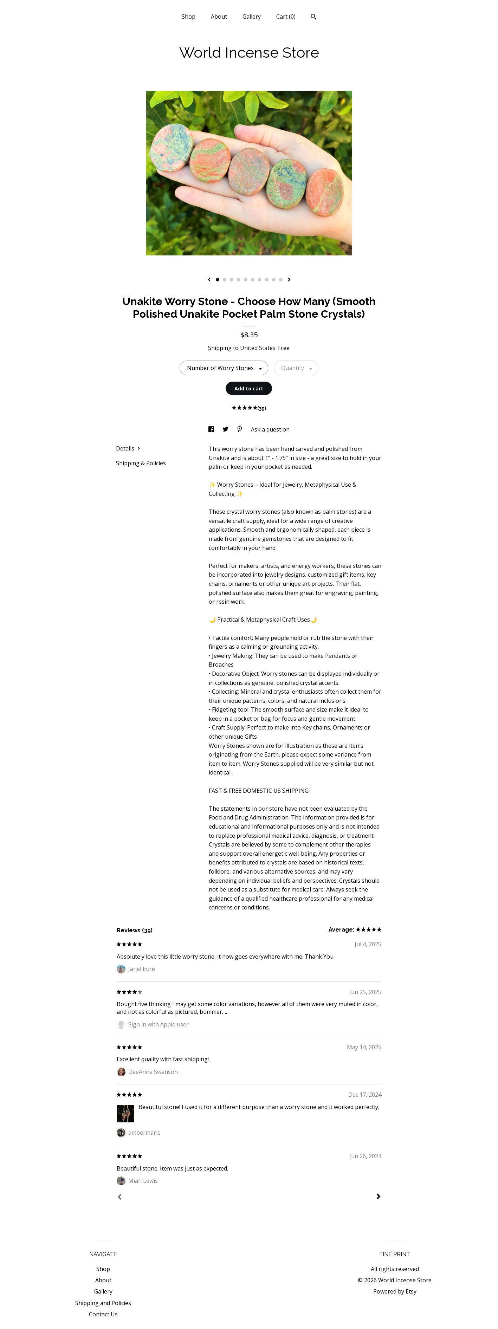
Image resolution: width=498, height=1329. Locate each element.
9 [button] (274, 279)
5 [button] (245, 279)
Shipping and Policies (103, 1303)
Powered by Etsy (394, 1291)
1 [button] (217, 279)
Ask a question (270, 429)
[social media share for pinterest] (240, 429)
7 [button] (259, 279)
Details (128, 448)
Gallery (251, 16)
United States (258, 348)
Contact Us (103, 1314)
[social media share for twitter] (226, 429)
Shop (188, 16)
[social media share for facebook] (211, 429)
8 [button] (267, 279)
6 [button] (252, 279)
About (219, 16)
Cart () (286, 16)
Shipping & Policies (141, 463)
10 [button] (281, 279)
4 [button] (238, 279)
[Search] (313, 17)
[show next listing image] (289, 280)
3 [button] (231, 279)
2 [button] (224, 279)
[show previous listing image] (209, 280)
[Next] (378, 1197)
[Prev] (119, 1197)
